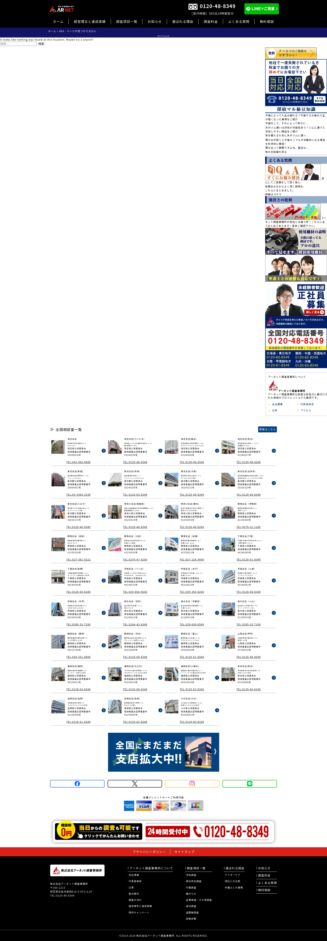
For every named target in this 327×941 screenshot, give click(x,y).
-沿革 (131, 887)
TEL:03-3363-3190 (78, 494)
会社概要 (277, 404)
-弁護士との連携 (233, 887)
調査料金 (211, 21)
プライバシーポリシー (149, 852)
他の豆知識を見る (276, 151)
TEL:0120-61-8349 (248, 559)
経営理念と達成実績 (90, 21)
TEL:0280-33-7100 (78, 624)
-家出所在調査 (193, 881)
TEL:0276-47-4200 (135, 559)
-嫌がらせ (190, 893)
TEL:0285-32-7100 (248, 624)
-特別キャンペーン (138, 912)
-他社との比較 (232, 881)
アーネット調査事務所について (150, 868)
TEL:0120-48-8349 (135, 462)
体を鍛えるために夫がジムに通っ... (287, 135)
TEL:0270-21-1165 (248, 527)
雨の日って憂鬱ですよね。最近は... (287, 147)
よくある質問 (238, 21)
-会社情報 (133, 875)
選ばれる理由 (182, 21)
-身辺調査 (190, 906)
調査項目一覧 (126, 21)
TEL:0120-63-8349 (135, 494)
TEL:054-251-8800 (78, 657)
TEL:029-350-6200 (192, 591)
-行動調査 (190, 887)
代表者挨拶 (307, 404)
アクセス (305, 410)
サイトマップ (184, 852)
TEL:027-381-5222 (78, 559)
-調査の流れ (135, 899)
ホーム (58, 21)
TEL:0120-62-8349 (135, 721)
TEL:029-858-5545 (135, 591)
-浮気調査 (190, 875)
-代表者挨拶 (135, 881)
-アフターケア (232, 875)
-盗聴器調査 (192, 912)
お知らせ (155, 21)
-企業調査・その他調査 (198, 899)
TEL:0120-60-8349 (78, 591)
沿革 (274, 410)
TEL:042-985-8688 (78, 462)
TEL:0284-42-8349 (135, 624)
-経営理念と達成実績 (140, 906)
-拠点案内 (133, 893)
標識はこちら (267, 429)
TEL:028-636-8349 (192, 624)
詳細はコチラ (273, 194)
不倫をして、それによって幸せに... (287, 123)
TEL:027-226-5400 (192, 559)
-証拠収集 (190, 918)
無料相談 (267, 21)
